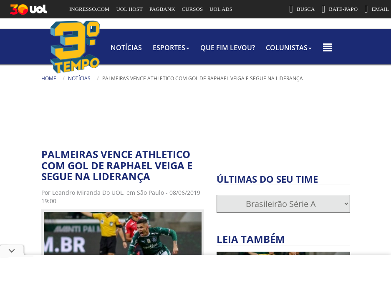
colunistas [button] (298, 47)
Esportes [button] (157, 47)
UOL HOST (129, 9)
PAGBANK (162, 9)
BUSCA (302, 9)
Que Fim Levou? (225, 47)
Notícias (100, 47)
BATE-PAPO (339, 9)
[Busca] (225, 91)
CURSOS (192, 9)
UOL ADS (220, 9)
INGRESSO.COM (89, 9)
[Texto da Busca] (185, 89)
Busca (160, 88)
